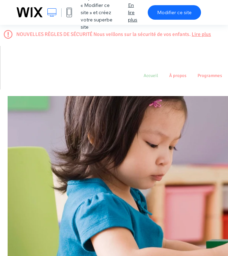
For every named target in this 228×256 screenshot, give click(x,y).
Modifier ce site (174, 12)
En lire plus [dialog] (132, 12)
